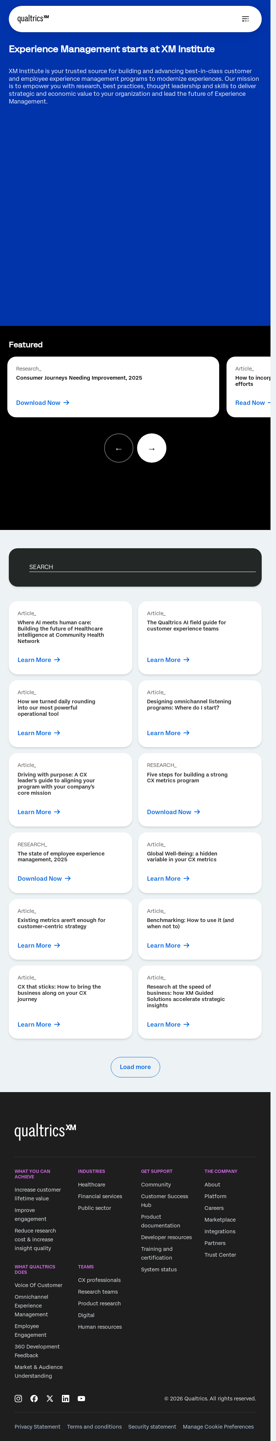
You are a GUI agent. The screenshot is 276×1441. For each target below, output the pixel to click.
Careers (214, 1208)
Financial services (100, 1196)
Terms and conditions (94, 1427)
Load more (135, 1067)
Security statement (152, 1427)
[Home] (33, 19)
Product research (99, 1303)
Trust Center (220, 1255)
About (212, 1185)
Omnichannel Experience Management (31, 1305)
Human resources (100, 1327)
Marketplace (220, 1220)
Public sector (94, 1208)
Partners (215, 1243)
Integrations (220, 1231)
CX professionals (99, 1280)
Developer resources (166, 1237)
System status (159, 1269)
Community (156, 1185)
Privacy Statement (37, 1427)
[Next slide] (151, 448)
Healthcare (91, 1185)
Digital (86, 1315)
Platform (216, 1196)
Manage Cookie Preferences (218, 1427)
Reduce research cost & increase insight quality (35, 1239)
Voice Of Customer (38, 1285)
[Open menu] (245, 19)
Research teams (98, 1292)
